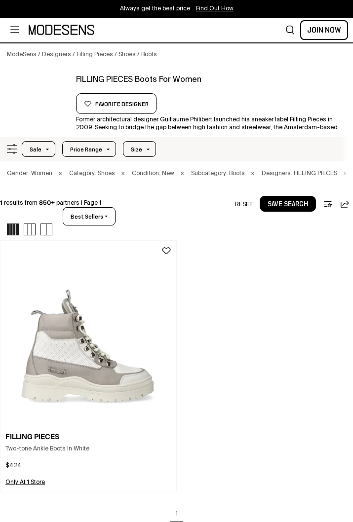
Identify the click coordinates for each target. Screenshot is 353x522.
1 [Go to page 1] (177, 514)
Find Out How (215, 9)
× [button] (60, 174)
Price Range (86, 149)
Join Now (324, 30)
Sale (35, 149)
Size (136, 149)
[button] (290, 30)
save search (288, 204)
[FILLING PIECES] (38, 92)
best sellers (87, 217)
